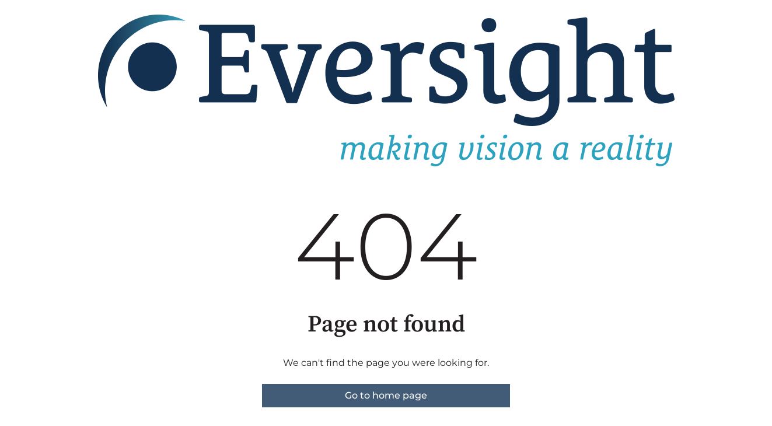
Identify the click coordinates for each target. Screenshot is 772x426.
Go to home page (386, 395)
